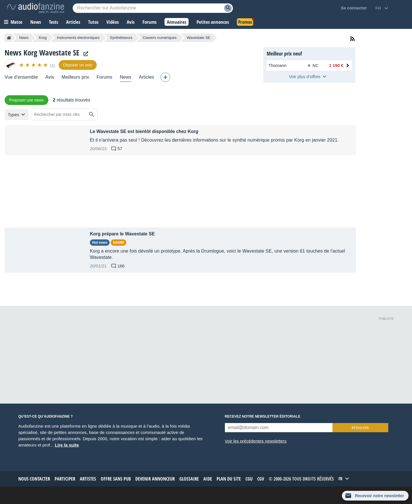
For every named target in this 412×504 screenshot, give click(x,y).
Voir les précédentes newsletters (256, 440)
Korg (43, 37)
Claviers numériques (160, 37)
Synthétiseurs (121, 37)
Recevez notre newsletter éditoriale (262, 416)
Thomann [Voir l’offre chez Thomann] (277, 65)
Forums (104, 77)
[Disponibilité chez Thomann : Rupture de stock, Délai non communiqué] (314, 65)
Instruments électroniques (78, 37)
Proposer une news (26, 100)
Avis (49, 77)
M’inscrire (360, 427)
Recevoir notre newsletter (379, 495)
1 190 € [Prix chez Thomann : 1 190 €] (336, 65)
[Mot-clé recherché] (153, 8)
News (24, 37)
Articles (146, 77)
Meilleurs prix (75, 77)
